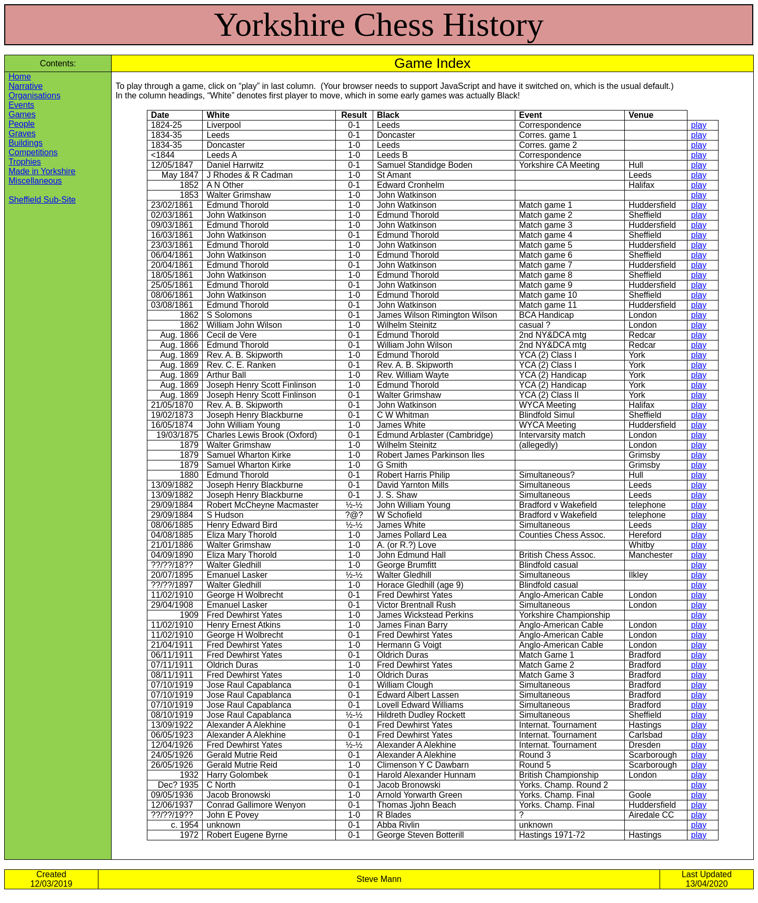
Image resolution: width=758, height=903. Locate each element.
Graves (22, 133)
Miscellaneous (35, 180)
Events (21, 105)
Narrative (25, 86)
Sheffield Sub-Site (42, 199)
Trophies (24, 161)
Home (19, 76)
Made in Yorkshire (41, 171)
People (21, 123)
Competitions (32, 152)
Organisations (34, 95)
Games (22, 114)
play (698, 125)
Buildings (25, 142)
